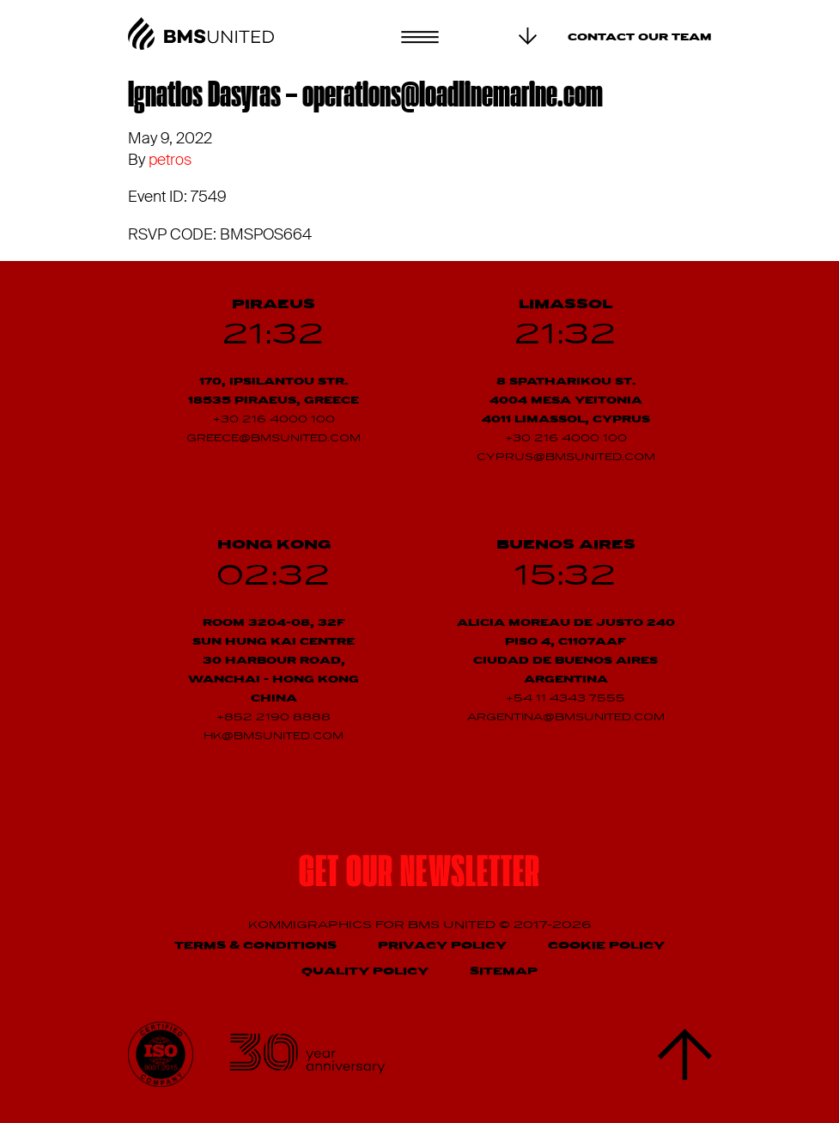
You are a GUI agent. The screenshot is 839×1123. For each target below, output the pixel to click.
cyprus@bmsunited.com (566, 457)
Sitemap (504, 971)
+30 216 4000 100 (274, 420)
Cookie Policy (606, 945)
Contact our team (640, 38)
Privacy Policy (442, 945)
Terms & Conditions (255, 945)
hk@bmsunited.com (274, 736)
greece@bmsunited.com (273, 439)
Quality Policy (365, 971)
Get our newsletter (420, 874)
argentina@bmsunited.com (566, 718)
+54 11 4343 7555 (565, 699)
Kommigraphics (311, 925)
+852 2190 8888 (273, 718)
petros (170, 159)
